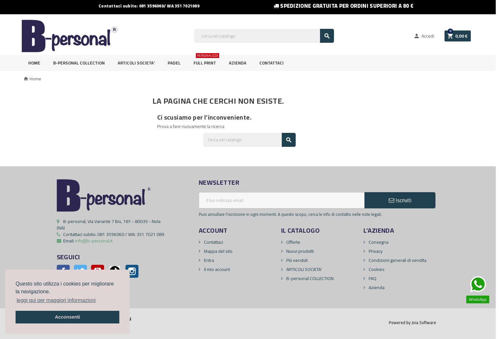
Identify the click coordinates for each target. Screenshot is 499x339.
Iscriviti (400, 200)
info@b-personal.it (94, 241)
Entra (208, 260)
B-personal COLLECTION (309, 278)
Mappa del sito (217, 251)
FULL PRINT (206, 61)
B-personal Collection (79, 63)
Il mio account (216, 269)
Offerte (292, 242)
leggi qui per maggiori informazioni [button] (56, 300)
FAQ (372, 278)
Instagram (131, 271)
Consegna (378, 242)
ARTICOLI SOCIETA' (136, 63)
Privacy (375, 251)
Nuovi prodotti (299, 251)
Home (34, 63)
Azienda (237, 63)
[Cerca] (264, 36)
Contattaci (271, 63)
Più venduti (296, 260)
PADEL (174, 63)
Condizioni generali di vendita (397, 260)
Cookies (376, 269)
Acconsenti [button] (67, 317)
